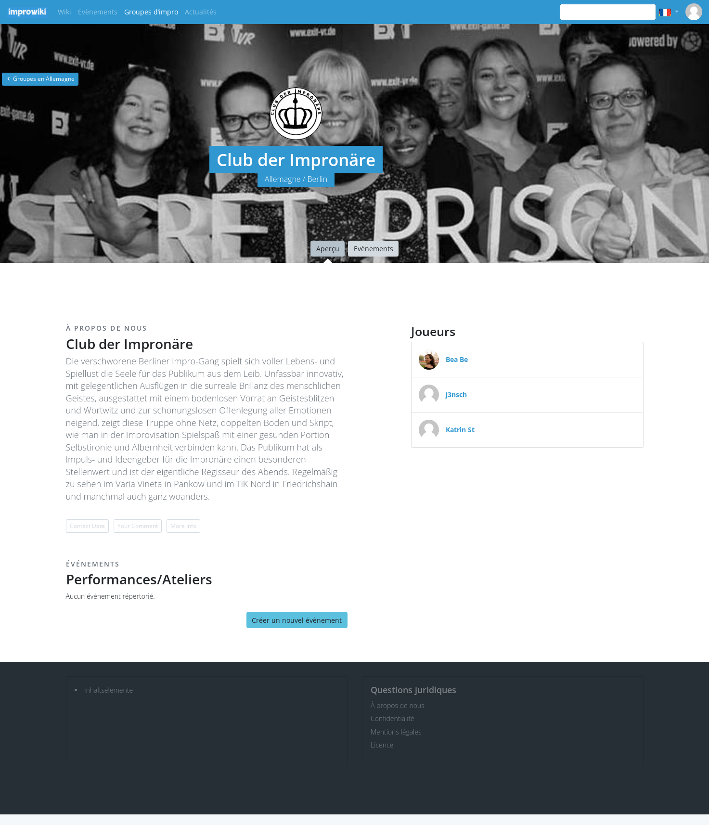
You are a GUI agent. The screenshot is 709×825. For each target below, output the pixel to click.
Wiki (64, 11)
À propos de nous (398, 705)
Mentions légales (396, 731)
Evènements (97, 11)
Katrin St (460, 429)
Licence (382, 744)
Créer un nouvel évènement (297, 620)
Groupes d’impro (151, 11)
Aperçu (327, 248)
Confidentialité (392, 718)
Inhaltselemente (108, 690)
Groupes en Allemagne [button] (40, 79)
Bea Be (457, 359)
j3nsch (456, 394)
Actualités (201, 11)
